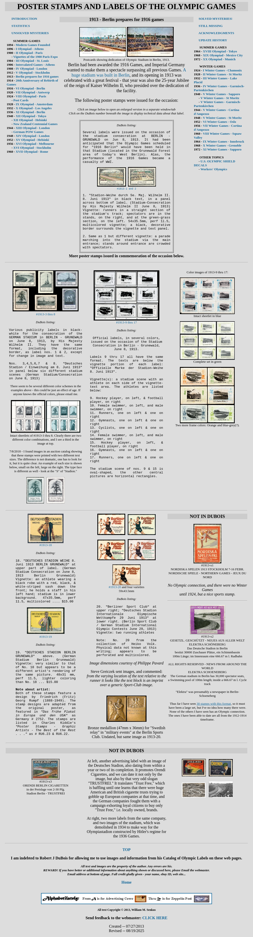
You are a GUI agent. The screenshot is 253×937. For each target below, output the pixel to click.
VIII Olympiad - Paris (31, 96)
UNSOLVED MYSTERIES (30, 33)
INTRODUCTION (24, 19)
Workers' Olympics (213, 169)
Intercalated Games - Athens (35, 64)
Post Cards (20, 100)
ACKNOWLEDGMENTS (216, 33)
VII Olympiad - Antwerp (33, 92)
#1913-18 (46, 545)
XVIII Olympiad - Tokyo (220, 51)
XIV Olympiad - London (33, 136)
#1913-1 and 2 (126, 189)
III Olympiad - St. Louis (32, 61)
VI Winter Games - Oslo (219, 122)
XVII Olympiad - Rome (32, 151)
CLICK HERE (155, 918)
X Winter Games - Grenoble (222, 145)
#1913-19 (46, 637)
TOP (127, 850)
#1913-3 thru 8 (45, 314)
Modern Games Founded (33, 45)
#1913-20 (115, 587)
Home (127, 882)
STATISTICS (20, 26)
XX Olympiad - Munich (219, 59)
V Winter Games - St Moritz (219, 98)
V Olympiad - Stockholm (33, 72)
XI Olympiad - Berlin (30, 112)
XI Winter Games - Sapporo (222, 149)
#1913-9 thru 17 (126, 322)
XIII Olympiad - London (33, 128)
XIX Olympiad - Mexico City (223, 55)
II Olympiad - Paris (29, 53)
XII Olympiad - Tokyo (31, 116)
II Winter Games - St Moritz (222, 74)
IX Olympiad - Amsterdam (34, 104)
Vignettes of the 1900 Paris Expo (35, 57)
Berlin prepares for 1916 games (37, 76)
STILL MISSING (211, 26)
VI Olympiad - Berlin (30, 88)
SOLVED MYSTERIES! (215, 19)
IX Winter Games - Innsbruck (223, 141)
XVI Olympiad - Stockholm (32, 147)
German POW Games (28, 132)
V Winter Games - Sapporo (221, 94)
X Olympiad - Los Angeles (34, 108)
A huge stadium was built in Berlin (129, 72)
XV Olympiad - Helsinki (32, 140)
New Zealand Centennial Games (35, 124)
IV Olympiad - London (31, 68)
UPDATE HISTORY (213, 40)
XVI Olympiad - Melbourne (35, 144)
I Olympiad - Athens (30, 49)
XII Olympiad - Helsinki (30, 120)
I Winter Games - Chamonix (222, 70)
